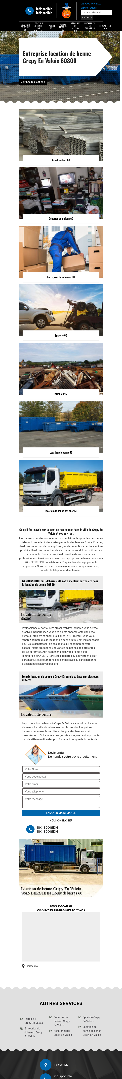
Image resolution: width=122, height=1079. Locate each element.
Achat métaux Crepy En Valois (63, 1032)
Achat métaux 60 (63, 27)
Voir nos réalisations (33, 82)
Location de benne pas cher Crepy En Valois (92, 1030)
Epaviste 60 (51, 27)
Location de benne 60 (25, 27)
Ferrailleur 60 (105, 27)
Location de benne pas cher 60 (38, 27)
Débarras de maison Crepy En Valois (62, 1021)
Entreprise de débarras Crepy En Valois (33, 1032)
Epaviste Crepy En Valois (91, 1019)
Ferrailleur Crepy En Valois (34, 1020)
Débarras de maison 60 (75, 27)
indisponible (44, 9)
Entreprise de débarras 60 (89, 27)
